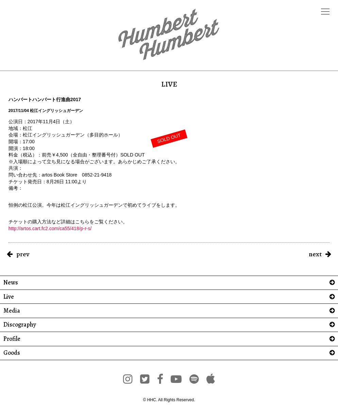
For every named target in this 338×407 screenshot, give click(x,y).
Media (11, 311)
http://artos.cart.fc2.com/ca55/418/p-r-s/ (50, 228)
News (10, 282)
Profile (11, 339)
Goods (11, 353)
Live (8, 297)
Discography (19, 325)
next (315, 254)
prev (22, 254)
